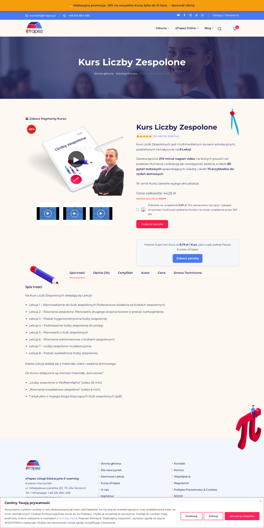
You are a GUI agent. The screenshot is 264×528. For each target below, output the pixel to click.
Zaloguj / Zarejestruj (226, 15)
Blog (209, 28)
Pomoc (179, 470)
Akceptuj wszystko (241, 516)
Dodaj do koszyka (152, 224)
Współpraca (182, 476)
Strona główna (104, 73)
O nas (105, 489)
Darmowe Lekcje (112, 476)
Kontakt (179, 463)
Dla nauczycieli (111, 470)
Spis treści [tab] (77, 273)
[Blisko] (260, 501)
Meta (73, 518)
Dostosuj (190, 516)
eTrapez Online (186, 28)
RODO (178, 496)
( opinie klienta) (166, 136)
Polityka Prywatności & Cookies (195, 489)
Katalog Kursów (127, 73)
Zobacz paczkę (187, 258)
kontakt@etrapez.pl (40, 15)
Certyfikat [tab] (125, 273)
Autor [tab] (145, 273)
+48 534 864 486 (76, 15)
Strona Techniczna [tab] (188, 273)
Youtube (63, 518)
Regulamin (181, 483)
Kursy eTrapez (110, 483)
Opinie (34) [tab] (101, 273)
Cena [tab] (162, 273)
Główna (162, 28)
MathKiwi (107, 496)
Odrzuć (212, 516)
